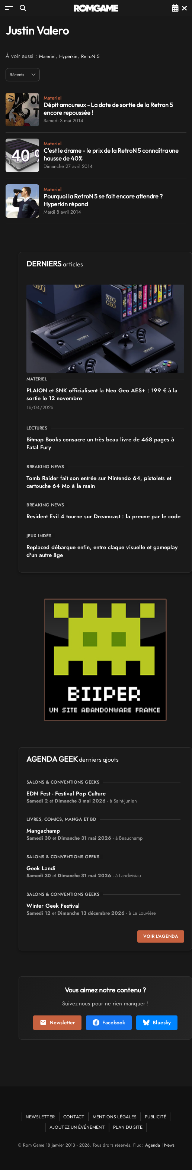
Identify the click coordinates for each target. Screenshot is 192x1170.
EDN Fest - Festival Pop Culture (66, 794)
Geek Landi (40, 868)
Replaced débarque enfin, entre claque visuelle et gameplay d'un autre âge (101, 551)
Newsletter (57, 1022)
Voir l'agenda (160, 936)
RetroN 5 (90, 56)
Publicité (155, 1116)
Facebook (109, 1022)
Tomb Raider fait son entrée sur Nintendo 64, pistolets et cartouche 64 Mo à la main (98, 482)
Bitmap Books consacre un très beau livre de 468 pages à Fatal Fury (100, 443)
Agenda (152, 1145)
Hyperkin (68, 56)
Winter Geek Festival (53, 906)
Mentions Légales (115, 1116)
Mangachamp (43, 831)
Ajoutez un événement (77, 1127)
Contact (73, 1116)
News (169, 1145)
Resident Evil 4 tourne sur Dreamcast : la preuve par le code (103, 516)
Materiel (47, 56)
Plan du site (128, 1127)
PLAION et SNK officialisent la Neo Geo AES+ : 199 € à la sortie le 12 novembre (101, 394)
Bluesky (157, 1022)
